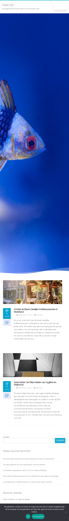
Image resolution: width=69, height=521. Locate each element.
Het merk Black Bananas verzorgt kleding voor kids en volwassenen (28, 459)
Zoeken (6, 437)
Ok (28, 517)
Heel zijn (8, 5)
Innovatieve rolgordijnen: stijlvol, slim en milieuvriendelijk (24, 470)
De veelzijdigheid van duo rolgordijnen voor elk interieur (24, 465)
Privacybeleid (38, 517)
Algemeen (39, 315)
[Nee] (66, 512)
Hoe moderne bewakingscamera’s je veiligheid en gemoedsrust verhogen (31, 476)
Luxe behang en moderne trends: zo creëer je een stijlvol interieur (27, 482)
